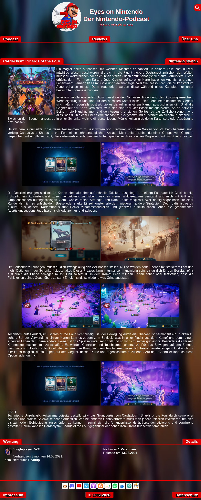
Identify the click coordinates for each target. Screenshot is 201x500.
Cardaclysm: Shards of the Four (31, 61)
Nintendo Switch (183, 61)
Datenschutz (186, 495)
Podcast (10, 39)
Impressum (13, 495)
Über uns (190, 39)
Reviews (99, 39)
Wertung (10, 441)
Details (191, 441)
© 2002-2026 (99, 495)
